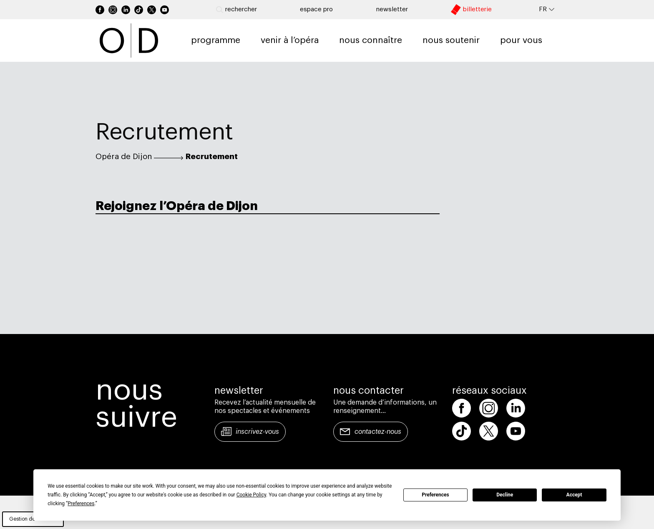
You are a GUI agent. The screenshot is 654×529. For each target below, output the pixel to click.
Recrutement (212, 156)
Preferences (435, 495)
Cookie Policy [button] (251, 495)
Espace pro (316, 9)
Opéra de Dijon (124, 156)
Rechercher (236, 9)
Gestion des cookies (33, 518)
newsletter (392, 9)
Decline (504, 495)
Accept (574, 495)
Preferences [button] (81, 503)
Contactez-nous (378, 431)
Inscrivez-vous (257, 431)
